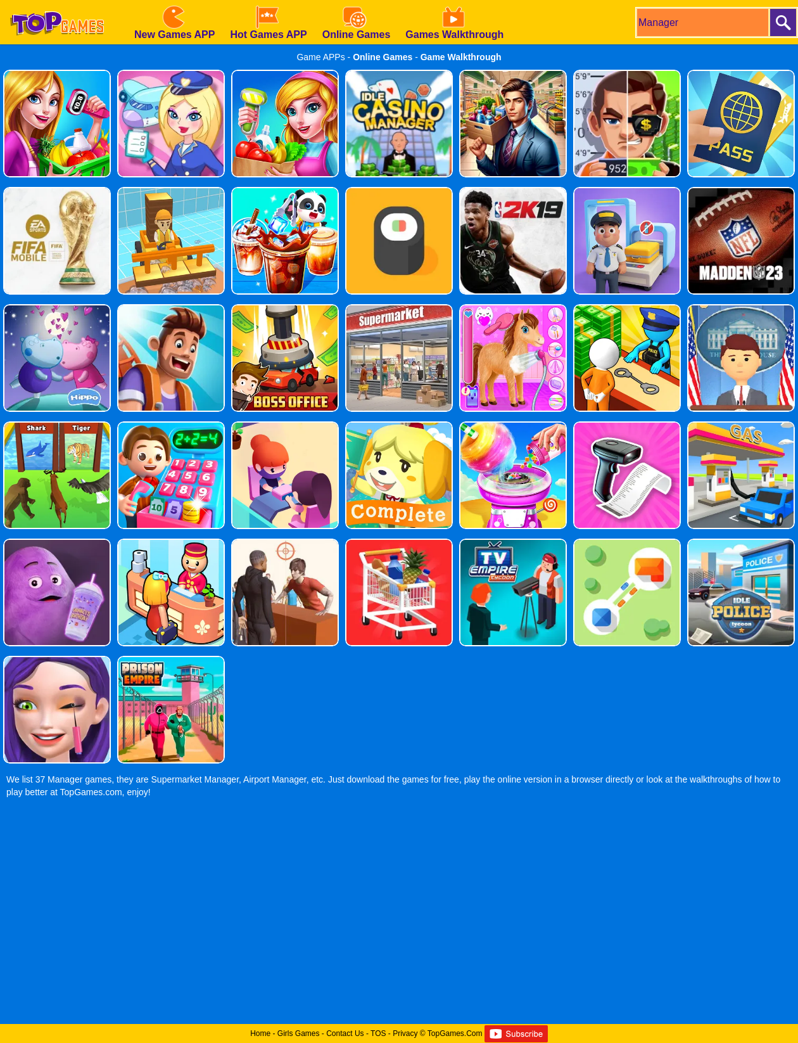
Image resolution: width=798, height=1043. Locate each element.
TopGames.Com (455, 1033)
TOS (378, 1033)
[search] (701, 22)
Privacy (405, 1033)
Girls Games (298, 1033)
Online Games (382, 57)
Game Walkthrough (461, 57)
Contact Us (345, 1033)
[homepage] (57, 4)
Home (260, 1033)
